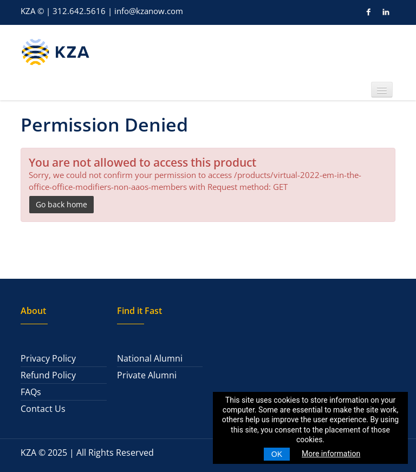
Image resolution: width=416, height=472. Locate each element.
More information (331, 453)
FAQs (31, 392)
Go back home (61, 204)
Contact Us (43, 409)
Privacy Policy (48, 358)
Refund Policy (48, 375)
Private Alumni (147, 375)
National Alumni (150, 358)
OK (276, 454)
